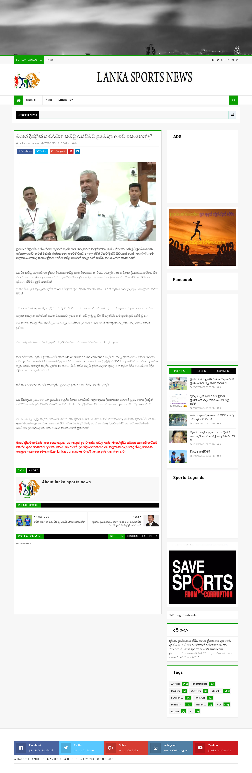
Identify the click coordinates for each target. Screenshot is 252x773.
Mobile (38, 759)
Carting (196, 690)
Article (175, 683)
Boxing (175, 690)
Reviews (87, 759)
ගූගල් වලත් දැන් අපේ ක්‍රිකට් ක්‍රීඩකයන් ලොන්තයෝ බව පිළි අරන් (209, 399)
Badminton (199, 683)
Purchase (105, 759)
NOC (49, 100)
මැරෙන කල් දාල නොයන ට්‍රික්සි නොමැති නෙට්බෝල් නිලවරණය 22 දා (213, 436)
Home (50, 60)
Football (177, 697)
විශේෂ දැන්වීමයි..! (201, 451)
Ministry (65, 100)
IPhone (70, 759)
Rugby (175, 711)
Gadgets (21, 759)
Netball (201, 704)
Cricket (32, 100)
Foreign (200, 697)
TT (191, 711)
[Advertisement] (118, 27)
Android (54, 759)
